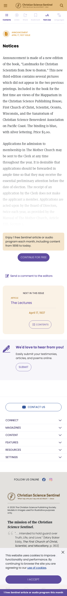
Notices (11, 46)
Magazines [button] (13, 428)
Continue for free (34, 257)
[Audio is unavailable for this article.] (17, 17)
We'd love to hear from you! (40, 347)
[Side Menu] (5, 5)
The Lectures (21, 302)
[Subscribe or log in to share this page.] (25, 17)
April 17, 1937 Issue (21, 35)
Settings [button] (11, 457)
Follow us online (26, 479)
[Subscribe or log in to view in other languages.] (59, 17)
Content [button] (11, 435)
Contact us (33, 407)
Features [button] (11, 442)
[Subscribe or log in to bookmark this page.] (35, 17)
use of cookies (36, 568)
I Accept (33, 579)
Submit (23, 367)
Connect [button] (12, 420)
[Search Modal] (61, 5)
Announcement (20, 32)
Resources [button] (13, 450)
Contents (40, 324)
